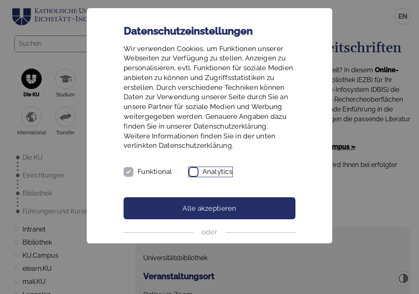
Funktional (154, 171)
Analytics (217, 171)
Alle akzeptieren (209, 208)
